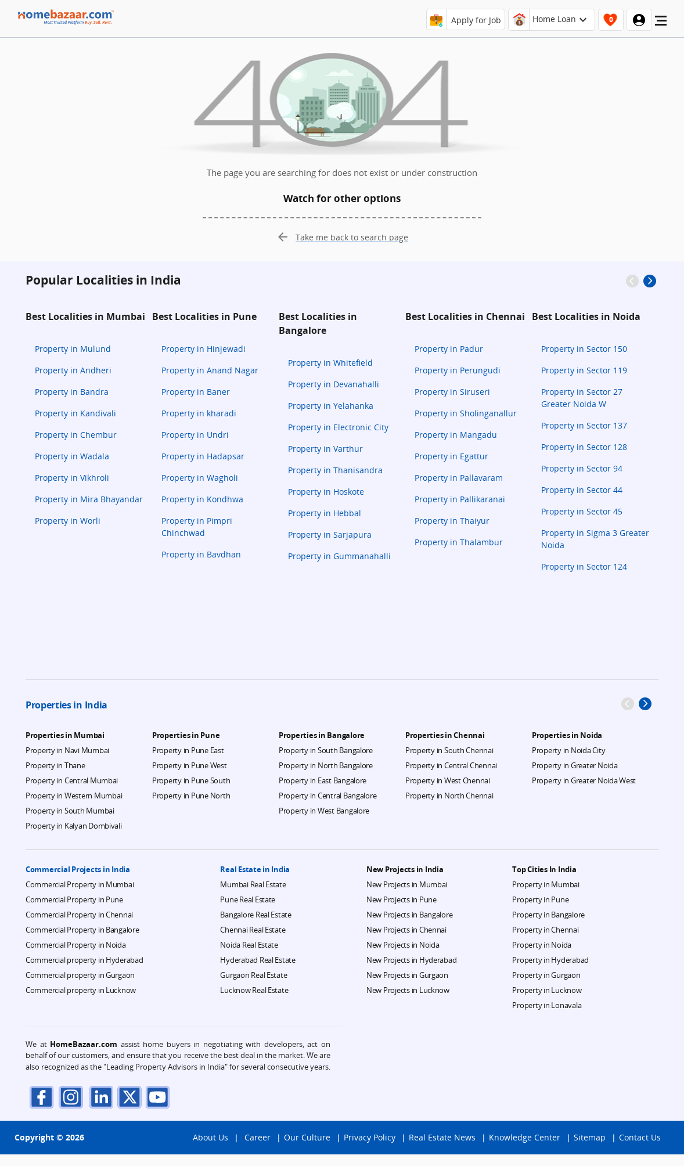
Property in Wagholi (199, 477)
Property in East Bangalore (322, 780)
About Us (210, 1148)
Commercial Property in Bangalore (82, 929)
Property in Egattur (451, 456)
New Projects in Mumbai (406, 884)
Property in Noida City (568, 750)
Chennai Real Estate (252, 929)
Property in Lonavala (546, 1005)
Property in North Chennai (449, 795)
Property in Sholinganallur (466, 413)
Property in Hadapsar (202, 456)
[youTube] (156, 1096)
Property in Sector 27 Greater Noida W (581, 397)
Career (257, 1148)
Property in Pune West (189, 765)
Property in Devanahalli (333, 384)
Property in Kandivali (75, 413)
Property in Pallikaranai (460, 499)
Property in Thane (55, 765)
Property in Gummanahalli (339, 556)
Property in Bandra (72, 391)
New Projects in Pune (401, 899)
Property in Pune (540, 899)
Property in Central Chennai (451, 765)
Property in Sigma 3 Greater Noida (595, 538)
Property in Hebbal (324, 513)
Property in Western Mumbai (74, 795)
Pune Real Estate (247, 899)
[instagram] (69, 1096)
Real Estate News (442, 1148)
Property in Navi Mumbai (67, 750)
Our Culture (307, 1148)
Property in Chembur (76, 434)
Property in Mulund (73, 348)
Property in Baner (195, 391)
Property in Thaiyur (452, 520)
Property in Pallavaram (459, 477)
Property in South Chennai (449, 750)
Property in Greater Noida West (584, 780)
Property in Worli (67, 520)
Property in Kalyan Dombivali (74, 825)
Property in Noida (541, 945)
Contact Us (640, 1148)
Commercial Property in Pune (74, 899)
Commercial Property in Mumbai (80, 884)
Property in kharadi (198, 413)
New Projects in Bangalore (409, 914)
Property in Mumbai (545, 884)
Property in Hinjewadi (203, 348)
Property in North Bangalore (326, 765)
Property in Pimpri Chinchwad (196, 526)
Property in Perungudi (458, 370)
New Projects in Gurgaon (407, 975)
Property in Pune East (188, 750)
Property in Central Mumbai (72, 780)
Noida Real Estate (249, 945)
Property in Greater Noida (575, 765)
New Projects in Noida (403, 945)
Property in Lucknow (546, 990)
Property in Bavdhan (201, 554)
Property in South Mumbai (70, 810)
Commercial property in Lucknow (81, 990)
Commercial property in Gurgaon (80, 975)
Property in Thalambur (459, 542)
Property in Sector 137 (584, 425)
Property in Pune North (191, 795)
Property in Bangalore (548, 914)
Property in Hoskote (326, 491)
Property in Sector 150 (584, 348)
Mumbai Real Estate (253, 884)
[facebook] (40, 1096)
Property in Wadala (72, 456)
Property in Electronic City (338, 427)
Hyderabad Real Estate (258, 960)
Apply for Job (476, 20)
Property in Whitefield (330, 362)
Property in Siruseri (452, 391)
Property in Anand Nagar (209, 370)
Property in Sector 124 (584, 566)
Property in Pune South (191, 780)
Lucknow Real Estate (254, 990)
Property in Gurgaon (546, 975)
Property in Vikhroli (72, 477)
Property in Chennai (545, 929)
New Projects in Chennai (406, 929)
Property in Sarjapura (330, 534)
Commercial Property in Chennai (79, 914)
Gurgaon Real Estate (253, 975)
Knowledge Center (524, 1148)
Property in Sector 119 (584, 370)
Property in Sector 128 (584, 446)
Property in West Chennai (447, 780)
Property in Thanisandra (335, 470)
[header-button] (551, 20)
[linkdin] (98, 1096)
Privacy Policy (369, 1148)
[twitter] (127, 1096)
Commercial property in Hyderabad (84, 960)
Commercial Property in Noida (76, 945)
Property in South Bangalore (326, 750)
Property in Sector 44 (581, 489)
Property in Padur (449, 348)
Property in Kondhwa (202, 499)
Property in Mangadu (456, 434)
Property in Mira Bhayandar (89, 499)
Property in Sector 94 (581, 468)
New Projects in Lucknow (407, 990)
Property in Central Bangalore (327, 795)
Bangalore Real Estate (255, 914)
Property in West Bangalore (324, 810)
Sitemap (590, 1148)
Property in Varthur (325, 448)
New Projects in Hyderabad (411, 960)
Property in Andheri (73, 370)
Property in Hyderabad (550, 960)
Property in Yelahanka (330, 405)
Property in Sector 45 (581, 511)
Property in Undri (195, 434)
